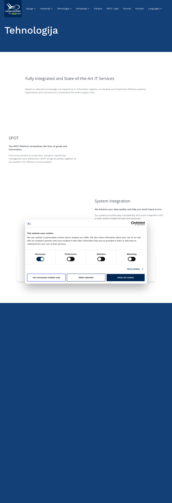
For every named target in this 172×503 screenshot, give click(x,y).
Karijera (98, 8)
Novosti (127, 8)
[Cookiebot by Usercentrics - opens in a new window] (133, 223)
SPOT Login (113, 8)
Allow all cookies (125, 277)
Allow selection (86, 277)
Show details (133, 269)
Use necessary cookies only (46, 277)
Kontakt (139, 8)
